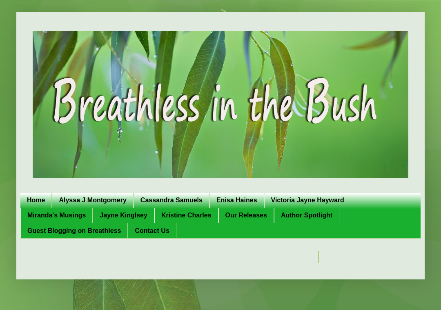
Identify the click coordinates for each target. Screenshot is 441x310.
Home (36, 200)
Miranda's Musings (56, 215)
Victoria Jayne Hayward (307, 200)
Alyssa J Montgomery (92, 200)
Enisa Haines (236, 200)
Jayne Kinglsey (123, 215)
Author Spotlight (306, 215)
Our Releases (246, 215)
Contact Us (152, 230)
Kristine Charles (186, 215)
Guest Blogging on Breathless (74, 230)
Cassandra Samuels (171, 200)
